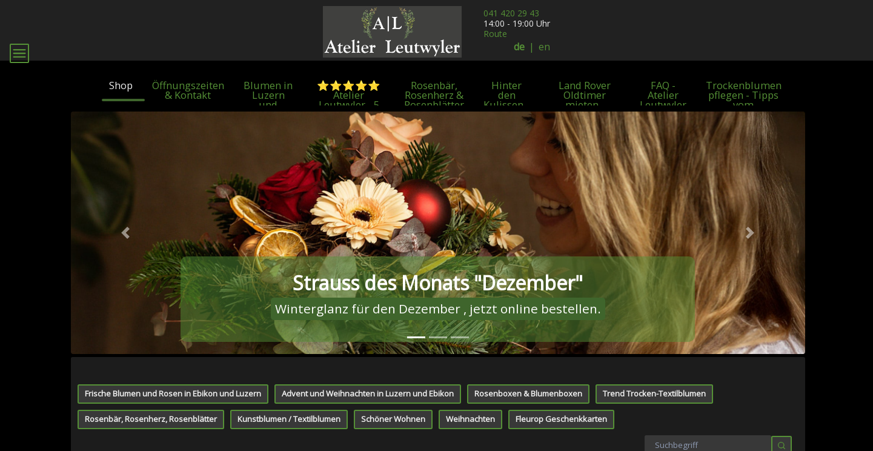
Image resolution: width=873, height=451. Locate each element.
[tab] (416, 392)
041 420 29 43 (511, 13)
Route (495, 33)
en (544, 47)
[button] (126, 287)
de (519, 47)
